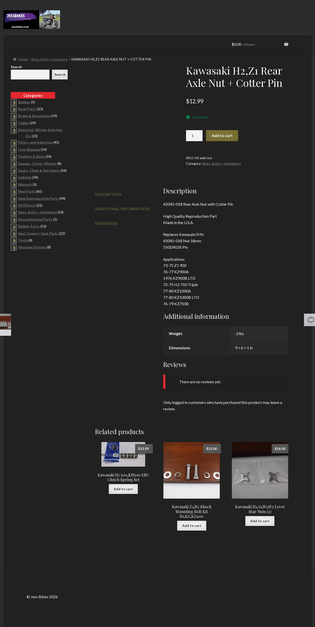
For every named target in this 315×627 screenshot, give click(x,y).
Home (23, 59)
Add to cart (222, 135)
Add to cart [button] (123, 489)
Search (16, 67)
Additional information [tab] (122, 208)
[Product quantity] (194, 135)
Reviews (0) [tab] (106, 223)
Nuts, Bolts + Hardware (49, 59)
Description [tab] (108, 194)
